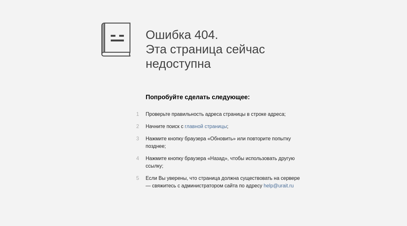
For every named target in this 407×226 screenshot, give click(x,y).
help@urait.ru (279, 185)
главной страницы (206, 126)
